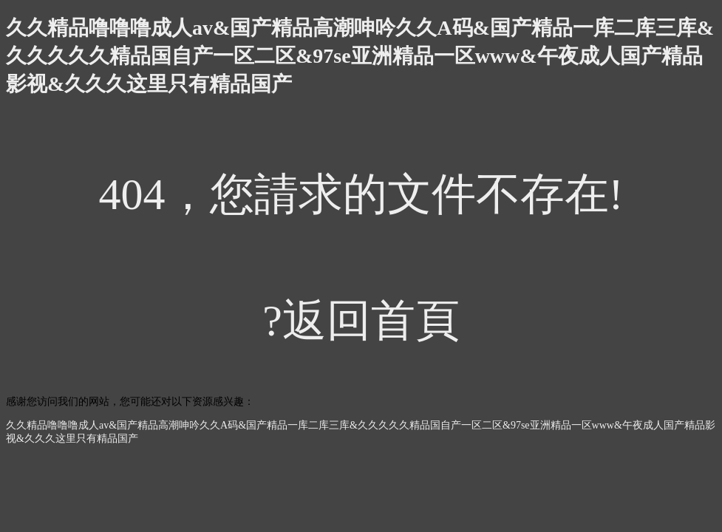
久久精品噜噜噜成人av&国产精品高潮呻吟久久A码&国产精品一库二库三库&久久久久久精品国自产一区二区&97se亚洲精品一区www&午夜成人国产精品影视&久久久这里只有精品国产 (360, 55)
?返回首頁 (361, 320)
